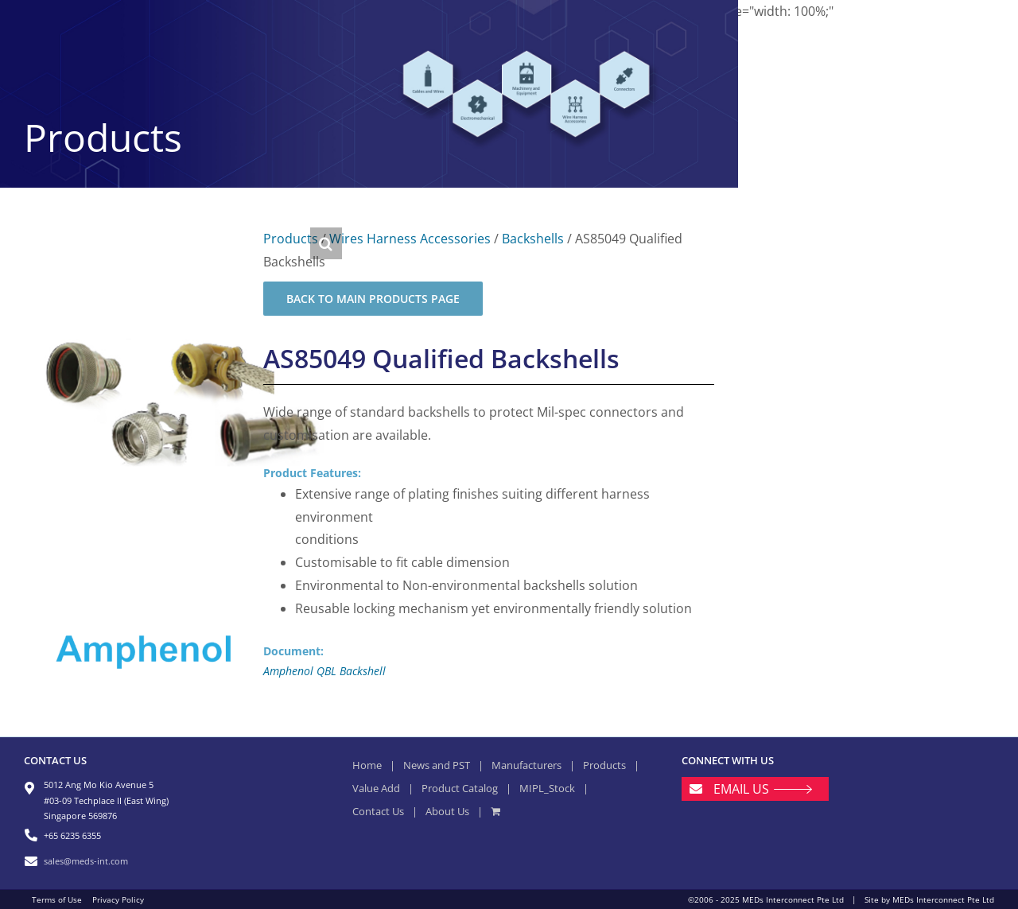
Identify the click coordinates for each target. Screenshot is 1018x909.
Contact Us (378, 811)
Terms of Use (57, 899)
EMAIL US (741, 789)
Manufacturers (526, 765)
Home (367, 765)
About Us (447, 811)
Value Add (376, 788)
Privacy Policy (118, 899)
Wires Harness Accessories (410, 238)
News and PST (436, 765)
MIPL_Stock (547, 788)
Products (290, 238)
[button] (326, 243)
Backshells (533, 238)
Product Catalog (460, 788)
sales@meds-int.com (86, 861)
